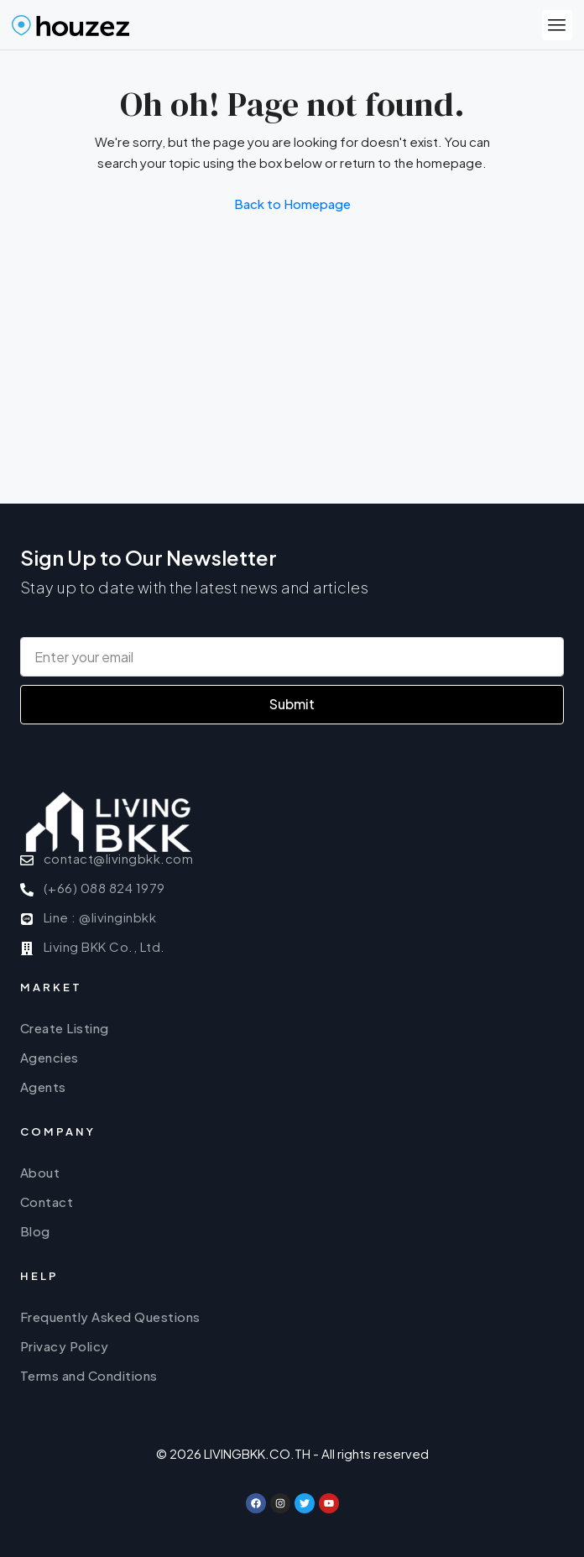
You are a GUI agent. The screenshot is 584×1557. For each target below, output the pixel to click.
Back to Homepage (292, 204)
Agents (43, 1087)
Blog (35, 1231)
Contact (47, 1202)
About (40, 1172)
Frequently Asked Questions (110, 1316)
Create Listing (64, 1028)
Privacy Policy (64, 1346)
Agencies (49, 1057)
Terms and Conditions (89, 1375)
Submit (292, 704)
